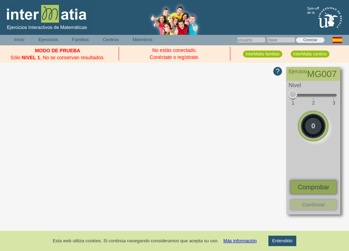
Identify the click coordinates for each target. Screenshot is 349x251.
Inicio (19, 39)
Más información (240, 240)
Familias (80, 39)
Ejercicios (48, 39)
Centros (111, 39)
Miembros (143, 39)
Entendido (282, 240)
